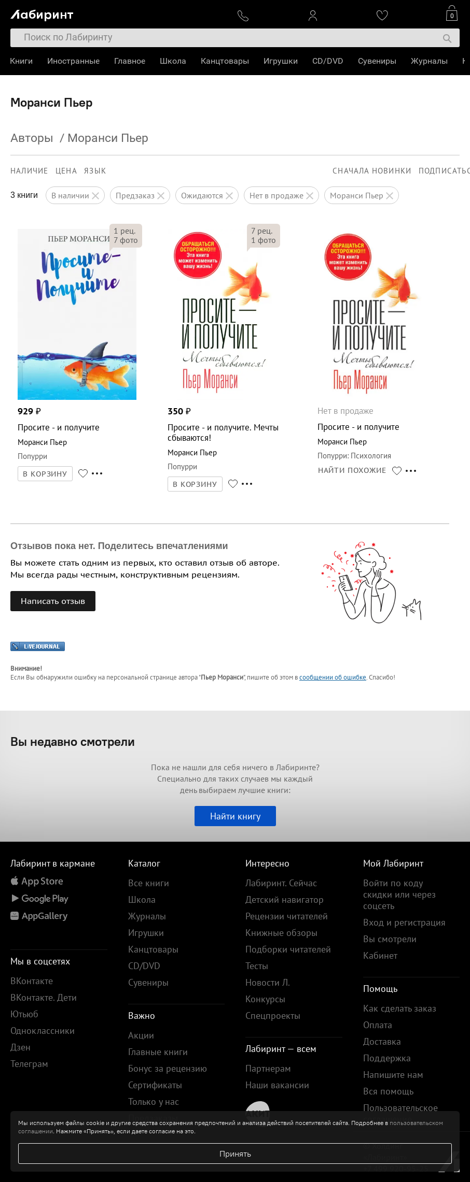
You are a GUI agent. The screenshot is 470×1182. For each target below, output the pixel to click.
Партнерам (268, 1068)
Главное (130, 61)
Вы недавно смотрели (72, 741)
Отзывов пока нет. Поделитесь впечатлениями (119, 546)
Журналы (429, 61)
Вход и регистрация (404, 922)
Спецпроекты (272, 1015)
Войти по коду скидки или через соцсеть (399, 894)
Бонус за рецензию (167, 1068)
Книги (21, 61)
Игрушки (281, 61)
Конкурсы (265, 999)
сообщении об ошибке (332, 677)
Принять (235, 1153)
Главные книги (158, 1052)
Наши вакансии (277, 1085)
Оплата (377, 1025)
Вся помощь (388, 1091)
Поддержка (387, 1058)
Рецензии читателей (286, 916)
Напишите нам (393, 1074)
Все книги (148, 883)
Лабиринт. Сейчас (281, 883)
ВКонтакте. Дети (43, 997)
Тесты (256, 966)
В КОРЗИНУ (45, 474)
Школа (173, 61)
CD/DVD (328, 61)
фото (126, 239)
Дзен (20, 1047)
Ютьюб (24, 1014)
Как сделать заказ (399, 1008)
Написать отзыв (53, 601)
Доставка (382, 1041)
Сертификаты (155, 1085)
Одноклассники (42, 1030)
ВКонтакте (31, 981)
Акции (141, 1035)
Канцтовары (225, 61)
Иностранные (74, 61)
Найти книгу (235, 816)
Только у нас (153, 1101)
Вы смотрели (390, 939)
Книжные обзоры (281, 933)
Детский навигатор (284, 899)
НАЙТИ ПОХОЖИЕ (352, 470)
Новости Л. (267, 982)
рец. (124, 230)
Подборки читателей (288, 949)
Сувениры (377, 61)
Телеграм (29, 1064)
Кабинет (380, 955)
